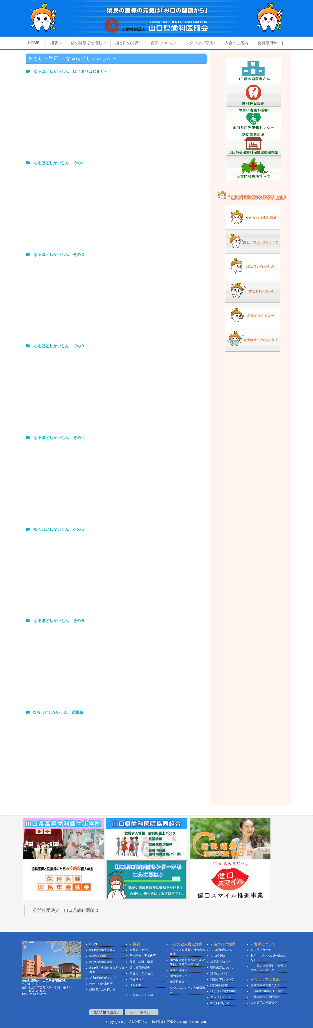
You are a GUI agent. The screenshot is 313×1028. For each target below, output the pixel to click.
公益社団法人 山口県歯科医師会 (66, 910)
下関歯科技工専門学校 (265, 997)
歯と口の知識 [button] (128, 43)
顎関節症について (222, 967)
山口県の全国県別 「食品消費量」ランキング (269, 968)
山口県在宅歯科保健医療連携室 (106, 970)
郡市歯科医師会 (140, 967)
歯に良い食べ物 (261, 949)
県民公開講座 (179, 970)
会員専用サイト (271, 43)
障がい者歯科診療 (101, 962)
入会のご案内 (236, 43)
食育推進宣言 (179, 982)
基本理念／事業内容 (143, 955)
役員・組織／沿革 (141, 961)
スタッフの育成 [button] (200, 43)
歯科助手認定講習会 (264, 1003)
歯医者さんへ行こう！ (104, 989)
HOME (31, 44)
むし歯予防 (217, 955)
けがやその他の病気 (223, 991)
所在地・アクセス (141, 973)
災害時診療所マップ (102, 978)
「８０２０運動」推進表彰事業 (187, 952)
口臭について (219, 973)
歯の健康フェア (180, 976)
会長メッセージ (140, 949)
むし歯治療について (223, 949)
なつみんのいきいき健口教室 (187, 990)
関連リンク (137, 979)
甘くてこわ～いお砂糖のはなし (268, 958)
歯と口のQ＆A (219, 1003)
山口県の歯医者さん (102, 950)
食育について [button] (163, 43)
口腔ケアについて (222, 979)
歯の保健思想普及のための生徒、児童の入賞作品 (187, 962)
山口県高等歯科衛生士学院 (267, 991)
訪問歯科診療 (219, 985)
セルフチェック (220, 997)
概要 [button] (56, 43)
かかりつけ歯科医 (101, 983)
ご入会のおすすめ (141, 994)
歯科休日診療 (98, 956)
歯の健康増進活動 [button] (88, 43)
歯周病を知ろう (220, 961)
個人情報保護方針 (106, 1012)
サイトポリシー (142, 1012)
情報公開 (135, 985)
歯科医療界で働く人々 (265, 985)
